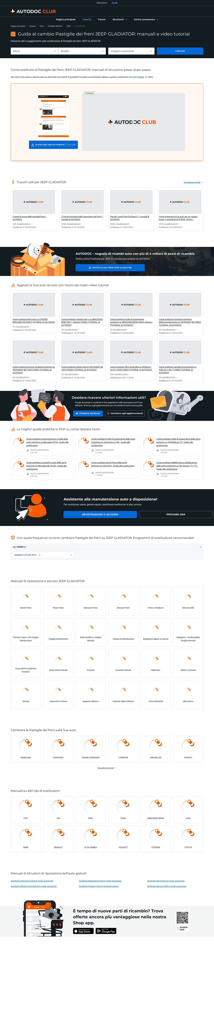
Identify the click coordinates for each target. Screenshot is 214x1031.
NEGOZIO (102, 2)
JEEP (68, 26)
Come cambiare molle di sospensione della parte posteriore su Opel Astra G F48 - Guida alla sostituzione (113, 442)
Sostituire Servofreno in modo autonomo (165, 880)
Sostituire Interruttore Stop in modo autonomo (32, 880)
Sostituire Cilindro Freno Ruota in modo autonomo (34, 886)
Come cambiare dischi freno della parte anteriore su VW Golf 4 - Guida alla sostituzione (112, 464)
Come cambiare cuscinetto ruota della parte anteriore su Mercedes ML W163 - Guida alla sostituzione (46, 465)
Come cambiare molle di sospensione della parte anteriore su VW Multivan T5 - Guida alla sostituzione (178, 442)
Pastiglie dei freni (55, 26)
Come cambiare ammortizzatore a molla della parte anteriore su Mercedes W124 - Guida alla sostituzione (47, 442)
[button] (119, 20)
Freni (42, 26)
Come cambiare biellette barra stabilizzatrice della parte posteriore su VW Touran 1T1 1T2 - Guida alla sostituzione (177, 465)
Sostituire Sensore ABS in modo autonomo (166, 886)
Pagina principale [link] (18, 26)
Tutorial (32, 26)
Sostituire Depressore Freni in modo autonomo (100, 880)
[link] (66, 20)
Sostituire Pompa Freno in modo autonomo (99, 886)
